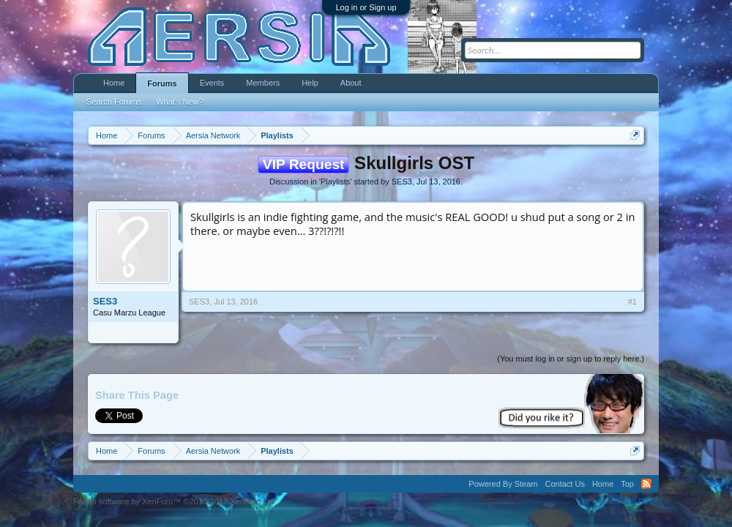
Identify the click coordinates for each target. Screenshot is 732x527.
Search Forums (113, 101)
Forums (161, 83)
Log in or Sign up (365, 7)
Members (263, 82)
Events (212, 82)
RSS (646, 484)
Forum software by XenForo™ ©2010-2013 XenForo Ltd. (175, 501)
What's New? (179, 101)
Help (310, 82)
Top (627, 483)
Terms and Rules (628, 501)
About (351, 82)
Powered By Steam (502, 483)
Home (113, 82)
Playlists (335, 181)
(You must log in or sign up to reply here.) (570, 358)
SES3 (402, 181)
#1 (632, 301)
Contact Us (564, 483)
